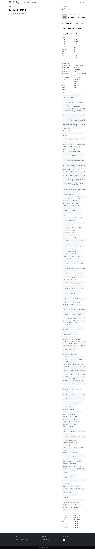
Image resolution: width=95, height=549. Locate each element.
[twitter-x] (81, 2)
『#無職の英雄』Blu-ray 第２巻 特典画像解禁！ (71, 28)
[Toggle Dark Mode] (83, 2)
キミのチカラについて (44, 539)
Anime (63, 26)
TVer (62, 31)
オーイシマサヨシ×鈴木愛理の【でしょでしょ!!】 (71, 33)
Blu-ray (66, 26)
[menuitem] (23, 2)
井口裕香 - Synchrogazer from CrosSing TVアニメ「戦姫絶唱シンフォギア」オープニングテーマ (77, 17)
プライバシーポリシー (44, 541)
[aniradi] (79, 2)
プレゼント (78, 14)
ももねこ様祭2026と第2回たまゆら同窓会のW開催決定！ (73, 23)
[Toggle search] (85, 2)
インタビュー (73, 14)
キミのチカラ (56, 547)
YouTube (69, 14)
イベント (63, 8)
